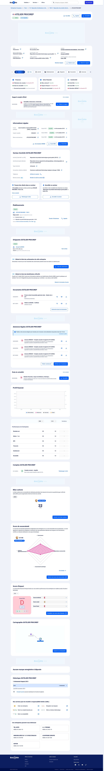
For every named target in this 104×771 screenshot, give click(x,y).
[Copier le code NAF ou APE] (58, 53)
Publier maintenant (46, 364)
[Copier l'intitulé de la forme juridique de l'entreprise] (38, 128)
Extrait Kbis (63, 144)
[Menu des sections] (12, 72)
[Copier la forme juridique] (50, 57)
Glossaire (51, 761)
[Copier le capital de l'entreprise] (38, 133)
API (25, 766)
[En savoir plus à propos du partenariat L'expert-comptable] (38, 714)
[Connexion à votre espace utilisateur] (89, 2)
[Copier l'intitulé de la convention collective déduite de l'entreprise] (61, 170)
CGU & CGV (62, 769)
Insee (62, 58)
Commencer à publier (63, 333)
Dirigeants (61, 72)
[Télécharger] (66, 296)
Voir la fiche (64, 248)
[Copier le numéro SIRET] (23, 53)
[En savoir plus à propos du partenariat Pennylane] (67, 710)
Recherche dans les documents (59, 309)
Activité (38, 72)
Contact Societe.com (53, 759)
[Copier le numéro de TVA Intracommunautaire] (22, 57)
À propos (56, 769)
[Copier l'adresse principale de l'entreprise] (85, 49)
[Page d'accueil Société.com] (13, 2)
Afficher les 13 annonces (61, 364)
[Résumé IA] (57, 296)
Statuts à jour (70, 63)
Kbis (29, 72)
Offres (43, 2)
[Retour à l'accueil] (14, 757)
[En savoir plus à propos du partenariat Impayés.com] (67, 706)
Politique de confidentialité (80, 769)
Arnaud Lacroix (20, 691)
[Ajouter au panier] (62, 104)
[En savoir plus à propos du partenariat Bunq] (38, 710)
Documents (72, 72)
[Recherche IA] (20, 72)
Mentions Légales (90, 769)
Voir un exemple (66, 97)
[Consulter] (61, 296)
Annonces (82, 72)
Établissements (49, 72)
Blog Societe (76, 759)
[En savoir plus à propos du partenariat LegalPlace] (38, 706)
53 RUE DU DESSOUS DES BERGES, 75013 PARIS (72, 49)
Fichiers (26, 761)
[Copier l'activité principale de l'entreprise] (66, 162)
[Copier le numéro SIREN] (20, 49)
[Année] (16, 593)
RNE (65, 58)
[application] (41, 400)
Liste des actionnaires (61, 266)
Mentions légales (59, 62)
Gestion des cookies (69, 769)
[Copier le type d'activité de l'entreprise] (36, 166)
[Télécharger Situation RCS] (66, 128)
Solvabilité (86, 16)
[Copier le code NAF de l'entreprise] (60, 157)
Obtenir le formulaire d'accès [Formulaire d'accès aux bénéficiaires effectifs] (62, 282)
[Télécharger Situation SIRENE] (66, 132)
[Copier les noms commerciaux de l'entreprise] (38, 137)
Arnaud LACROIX (65, 54)
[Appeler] (76, 15)
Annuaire (27, 763)
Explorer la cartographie (59, 650)
